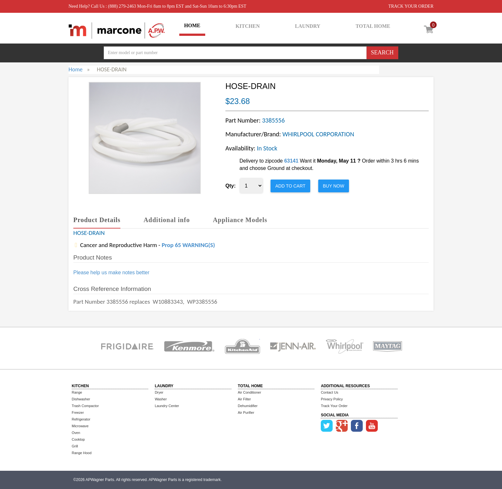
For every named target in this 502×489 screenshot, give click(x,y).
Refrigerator (81, 419)
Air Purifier (246, 412)
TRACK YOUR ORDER (410, 6)
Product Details (96, 219)
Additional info (166, 219)
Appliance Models (240, 219)
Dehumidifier (248, 406)
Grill (75, 446)
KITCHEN (248, 26)
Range (77, 392)
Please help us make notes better (111, 272)
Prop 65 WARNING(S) (188, 245)
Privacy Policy (332, 399)
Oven (76, 433)
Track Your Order (334, 406)
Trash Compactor (85, 406)
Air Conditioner (249, 392)
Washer (161, 399)
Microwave (80, 426)
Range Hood (82, 453)
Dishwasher (81, 399)
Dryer (159, 392)
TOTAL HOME (373, 26)
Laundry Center (167, 406)
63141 (291, 161)
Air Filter (244, 399)
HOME (192, 25)
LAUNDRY (307, 26)
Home (76, 69)
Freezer (78, 412)
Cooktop (78, 439)
